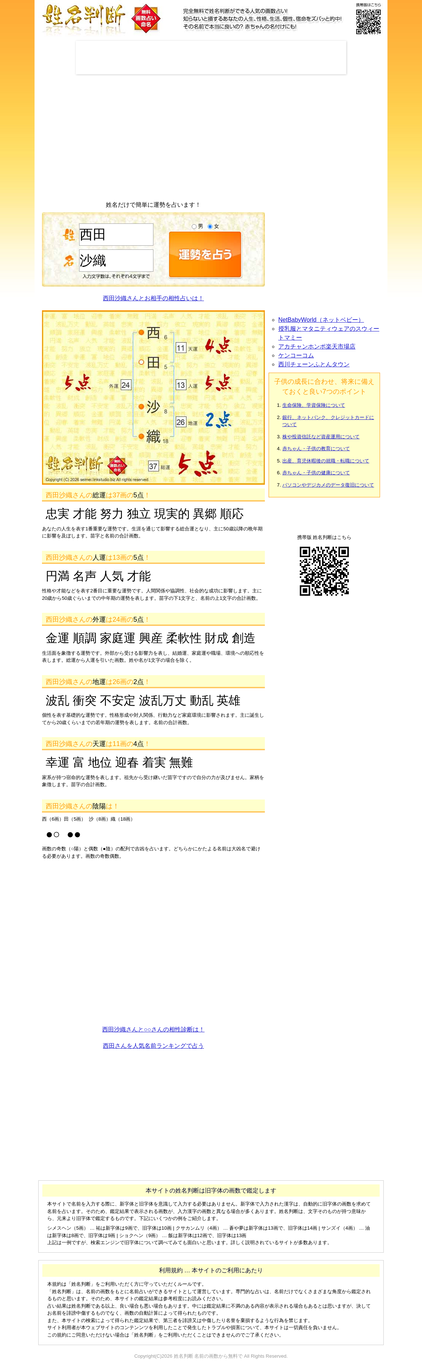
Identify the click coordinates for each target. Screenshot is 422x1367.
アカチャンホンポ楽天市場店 (317, 346)
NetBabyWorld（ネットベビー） (321, 320)
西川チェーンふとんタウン (314, 364)
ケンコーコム (296, 355)
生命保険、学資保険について (313, 405)
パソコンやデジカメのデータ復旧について (328, 485)
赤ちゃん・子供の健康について (316, 472)
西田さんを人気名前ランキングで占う (153, 1046)
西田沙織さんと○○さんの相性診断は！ (153, 1029)
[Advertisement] (211, 57)
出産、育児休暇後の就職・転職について (325, 461)
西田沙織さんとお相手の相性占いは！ (153, 298)
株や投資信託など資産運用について (321, 436)
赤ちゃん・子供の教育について (316, 448)
